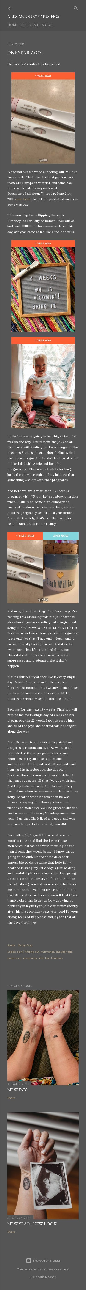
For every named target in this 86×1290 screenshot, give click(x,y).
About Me (30, 25)
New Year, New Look (32, 1224)
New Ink (17, 1090)
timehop (57, 958)
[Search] (76, 7)
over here (23, 199)
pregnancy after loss (36, 958)
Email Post (25, 945)
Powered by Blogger (43, 1260)
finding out (32, 951)
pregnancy (14, 958)
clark (20, 951)
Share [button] (11, 945)
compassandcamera (55, 1269)
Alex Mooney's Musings (33, 16)
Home (12, 25)
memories (47, 951)
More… (48, 25)
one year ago (63, 951)
